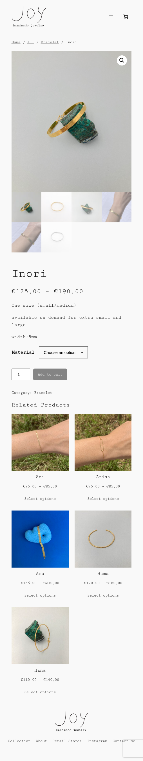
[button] (122, 60)
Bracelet (50, 42)
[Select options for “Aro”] (40, 596)
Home (16, 42)
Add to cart (50, 374)
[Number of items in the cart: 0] (125, 17)
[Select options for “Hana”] (40, 692)
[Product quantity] (21, 374)
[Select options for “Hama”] (103, 596)
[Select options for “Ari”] (40, 499)
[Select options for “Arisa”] (103, 499)
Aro (40, 573)
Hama (103, 573)
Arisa (103, 477)
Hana (40, 670)
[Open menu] (111, 16)
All (30, 42)
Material (23, 352)
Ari (40, 477)
